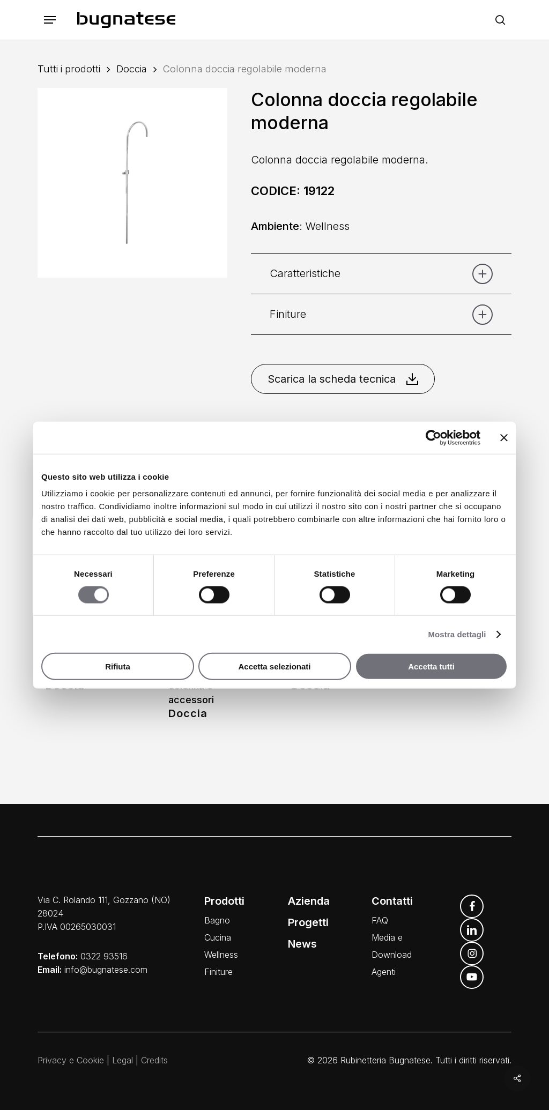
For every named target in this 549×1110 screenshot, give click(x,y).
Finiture (218, 971)
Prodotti (224, 901)
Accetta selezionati (274, 666)
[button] (50, 20)
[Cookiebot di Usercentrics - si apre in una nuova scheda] (433, 437)
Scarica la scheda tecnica (343, 379)
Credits (154, 1060)
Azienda (309, 901)
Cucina (217, 937)
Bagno (217, 920)
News (302, 943)
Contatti (392, 901)
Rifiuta (117, 666)
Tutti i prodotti (69, 69)
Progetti (308, 922)
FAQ (380, 920)
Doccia (131, 69)
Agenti (384, 971)
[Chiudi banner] (504, 437)
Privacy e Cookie (71, 1060)
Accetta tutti (431, 666)
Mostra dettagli (457, 633)
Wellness (221, 954)
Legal (122, 1060)
